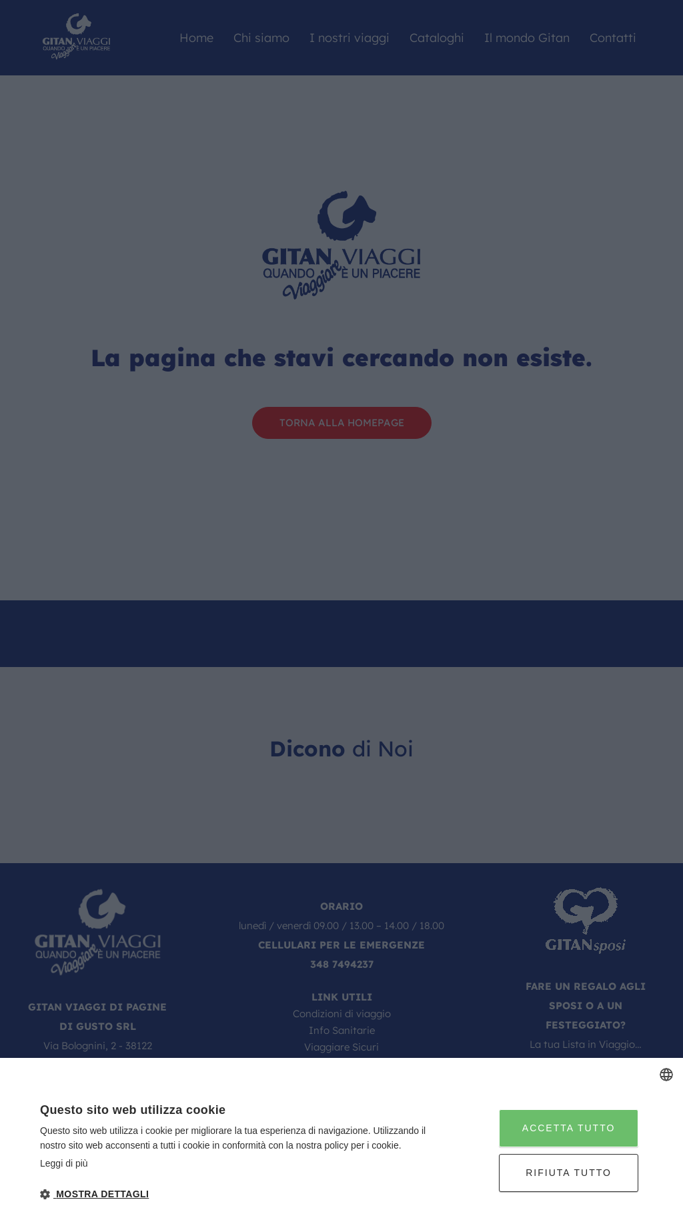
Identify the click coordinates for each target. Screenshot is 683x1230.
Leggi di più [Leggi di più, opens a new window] (64, 1163)
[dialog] (341, 1144)
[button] (236, 1194)
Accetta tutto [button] (569, 1128)
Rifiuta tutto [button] (569, 1172)
